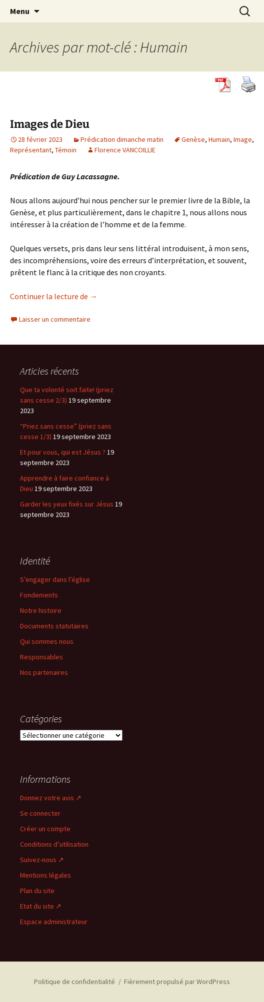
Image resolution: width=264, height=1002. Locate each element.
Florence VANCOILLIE (125, 149)
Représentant (31, 149)
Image (243, 139)
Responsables (41, 656)
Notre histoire (41, 610)
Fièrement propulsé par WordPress (177, 981)
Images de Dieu (50, 124)
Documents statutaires (54, 625)
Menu (20, 11)
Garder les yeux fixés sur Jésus (67, 504)
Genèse (193, 139)
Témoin (65, 149)
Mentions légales (45, 875)
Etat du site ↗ (41, 906)
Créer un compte (45, 828)
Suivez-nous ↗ (42, 859)
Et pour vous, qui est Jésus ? (63, 452)
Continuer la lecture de (54, 296)
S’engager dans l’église (55, 579)
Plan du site (37, 890)
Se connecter (40, 813)
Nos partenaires (44, 672)
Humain (219, 139)
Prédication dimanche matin (122, 139)
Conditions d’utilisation (54, 844)
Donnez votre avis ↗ (51, 797)
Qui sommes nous (47, 641)
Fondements (39, 594)
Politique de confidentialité (74, 981)
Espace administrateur (54, 921)
